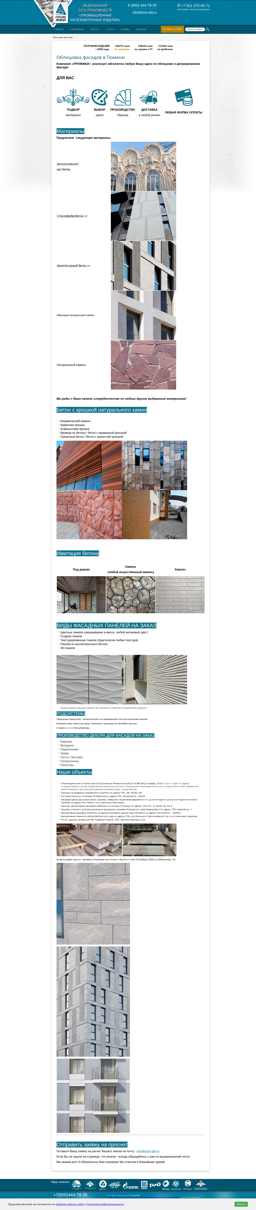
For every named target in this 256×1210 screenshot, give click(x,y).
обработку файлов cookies (70, 1204)
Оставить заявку (172, 29)
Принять (241, 1204)
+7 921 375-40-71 (193, 6)
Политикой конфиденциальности (105, 1204)
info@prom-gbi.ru (145, 12)
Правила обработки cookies (169, 1197)
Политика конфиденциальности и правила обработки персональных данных (133, 1197)
